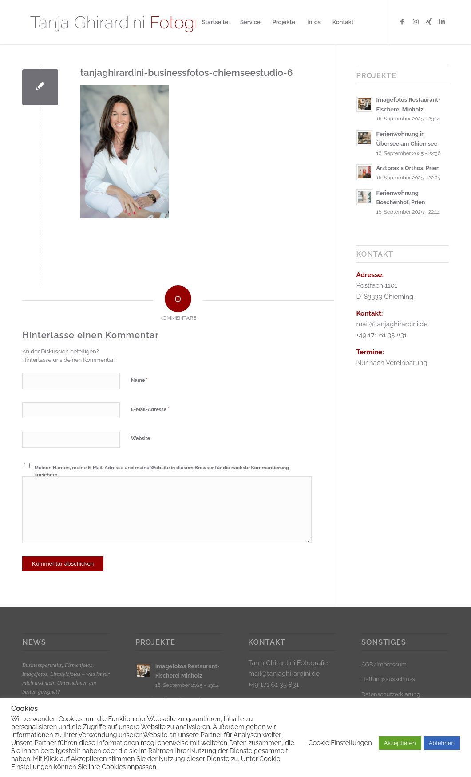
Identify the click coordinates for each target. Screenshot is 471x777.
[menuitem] (215, 22)
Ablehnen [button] (442, 743)
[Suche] (368, 22)
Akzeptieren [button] (400, 743)
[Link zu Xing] (428, 21)
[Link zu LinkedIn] (442, 21)
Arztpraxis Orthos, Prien (408, 168)
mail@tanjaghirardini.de (284, 674)
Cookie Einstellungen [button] (340, 742)
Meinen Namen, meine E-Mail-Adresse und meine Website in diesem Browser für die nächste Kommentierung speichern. (162, 471)
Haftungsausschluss (388, 679)
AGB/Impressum (384, 664)
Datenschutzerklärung (390, 694)
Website (140, 438)
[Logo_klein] (127, 22)
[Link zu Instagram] (415, 21)
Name (139, 380)
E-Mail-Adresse (150, 409)
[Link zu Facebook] (402, 21)
